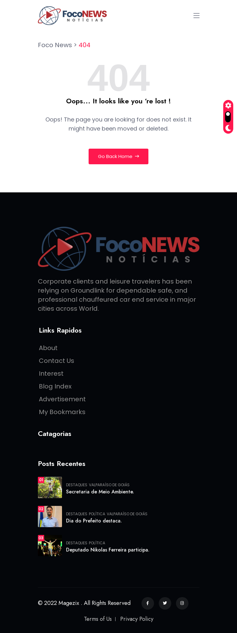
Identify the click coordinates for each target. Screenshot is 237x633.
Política (97, 514)
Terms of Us (98, 619)
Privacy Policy (136, 619)
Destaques (76, 485)
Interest (51, 373)
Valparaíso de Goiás (109, 485)
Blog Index (55, 386)
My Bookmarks (62, 412)
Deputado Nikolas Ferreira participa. (107, 549)
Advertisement (62, 399)
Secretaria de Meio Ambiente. (100, 491)
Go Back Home (118, 156)
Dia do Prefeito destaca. (94, 520)
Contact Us (56, 360)
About (48, 348)
